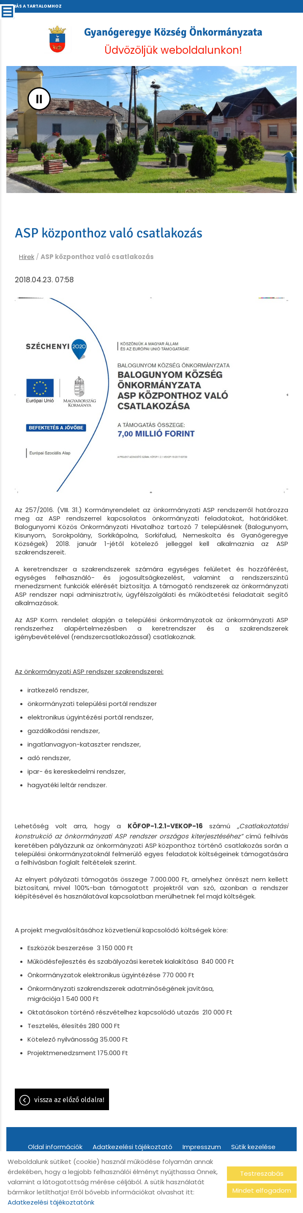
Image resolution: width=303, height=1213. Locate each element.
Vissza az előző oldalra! (69, 1100)
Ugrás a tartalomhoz (34, 6)
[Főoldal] (57, 39)
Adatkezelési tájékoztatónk (51, 1202)
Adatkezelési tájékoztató (132, 1146)
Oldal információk (55, 1146)
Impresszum (202, 1146)
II (39, 99)
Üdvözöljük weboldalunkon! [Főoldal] (173, 41)
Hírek (26, 256)
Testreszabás (262, 1173)
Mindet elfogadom (261, 1190)
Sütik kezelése (253, 1146)
